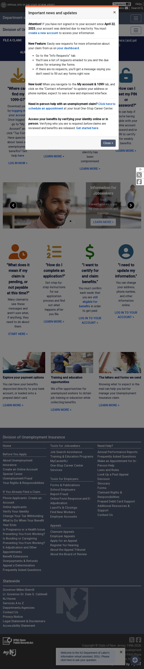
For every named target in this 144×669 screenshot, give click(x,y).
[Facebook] (140, 182)
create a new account (43, 33)
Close (108, 143)
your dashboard (68, 48)
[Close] (114, 12)
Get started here (87, 128)
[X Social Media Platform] (140, 175)
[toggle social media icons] (140, 169)
